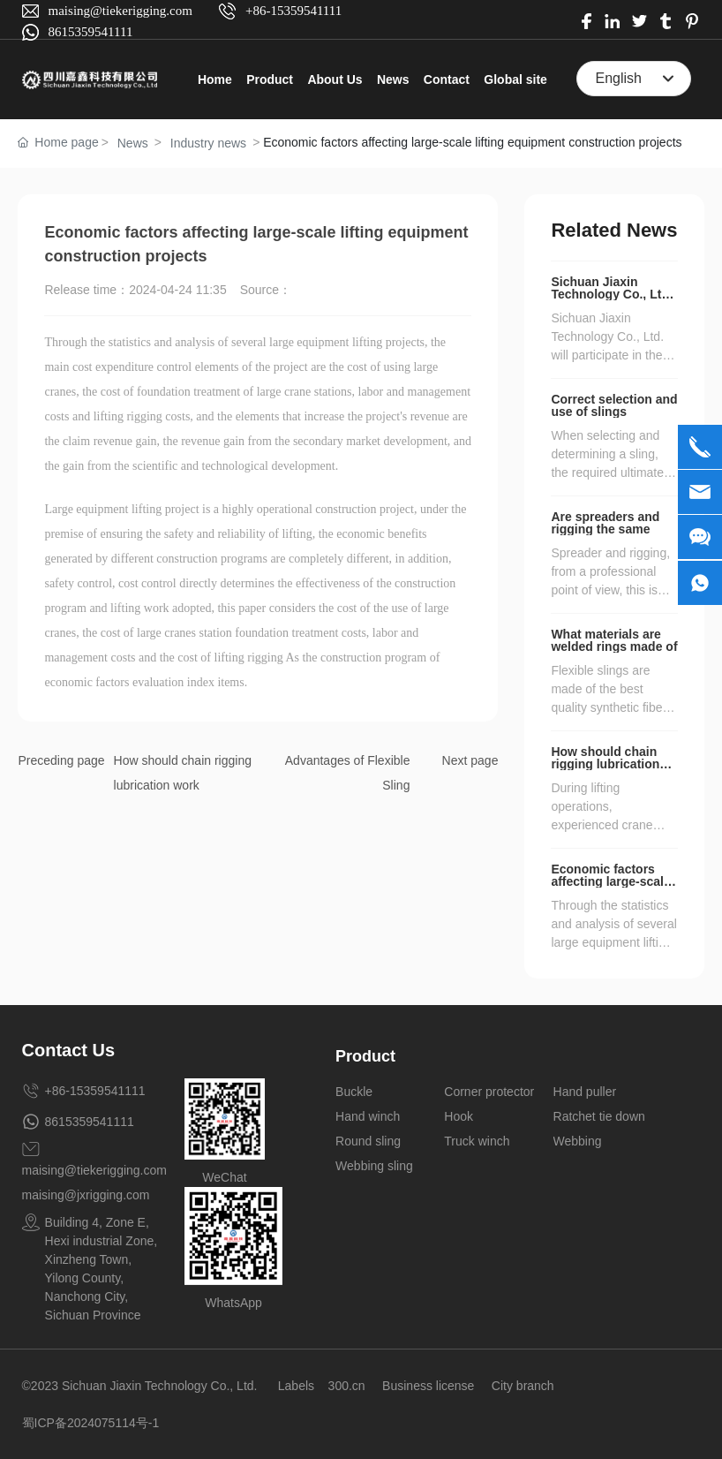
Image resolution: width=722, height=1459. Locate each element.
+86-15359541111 (293, 11)
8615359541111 (91, 32)
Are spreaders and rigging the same (605, 523)
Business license (428, 1386)
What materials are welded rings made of (614, 640)
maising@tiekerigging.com (120, 11)
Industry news (208, 143)
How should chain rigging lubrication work (605, 764)
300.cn (346, 1386)
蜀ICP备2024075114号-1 (91, 1423)
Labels (296, 1386)
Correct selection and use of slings (614, 405)
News (132, 143)
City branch (523, 1386)
